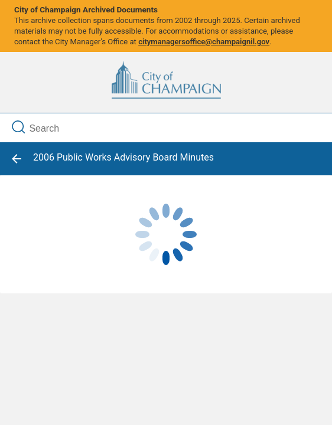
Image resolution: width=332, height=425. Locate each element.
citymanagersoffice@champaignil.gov (203, 41)
